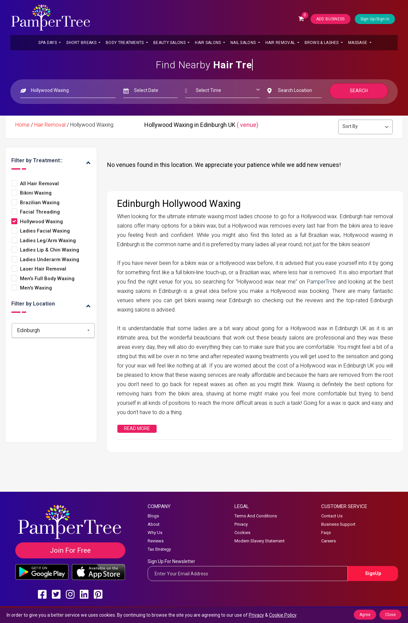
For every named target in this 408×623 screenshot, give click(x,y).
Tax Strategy (159, 549)
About (154, 524)
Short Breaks (81, 42)
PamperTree (322, 282)
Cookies (242, 532)
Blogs (153, 515)
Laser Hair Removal (43, 269)
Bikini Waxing (36, 193)
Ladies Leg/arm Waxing (48, 241)
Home (22, 125)
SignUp (373, 573)
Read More (137, 428)
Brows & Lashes (322, 42)
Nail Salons (243, 42)
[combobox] (53, 330)
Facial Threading (40, 212)
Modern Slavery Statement (259, 540)
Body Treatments (125, 42)
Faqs (326, 532)
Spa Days (48, 42)
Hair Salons (208, 42)
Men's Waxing (36, 288)
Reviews (156, 540)
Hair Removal (280, 42)
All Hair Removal (39, 184)
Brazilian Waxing (40, 203)
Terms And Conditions (255, 515)
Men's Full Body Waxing (47, 279)
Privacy (241, 524)
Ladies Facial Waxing (45, 231)
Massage (358, 42)
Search (359, 90)
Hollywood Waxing (41, 222)
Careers (328, 540)
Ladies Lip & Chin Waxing (49, 250)
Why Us (155, 532)
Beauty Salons (170, 42)
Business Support (338, 524)
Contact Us (331, 515)
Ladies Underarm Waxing (49, 260)
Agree (364, 614)
